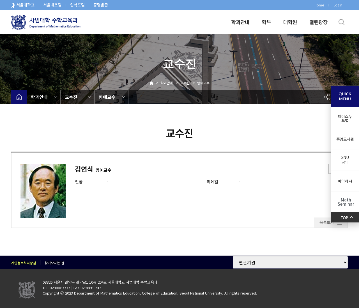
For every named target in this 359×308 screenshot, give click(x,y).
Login (337, 5)
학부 (266, 22)
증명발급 (100, 5)
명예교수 (203, 82)
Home (319, 5)
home (19, 97)
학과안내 (240, 22)
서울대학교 (25, 5)
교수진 (185, 82)
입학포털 (77, 5)
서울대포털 (52, 5)
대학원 (290, 22)
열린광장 (318, 22)
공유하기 (327, 97)
